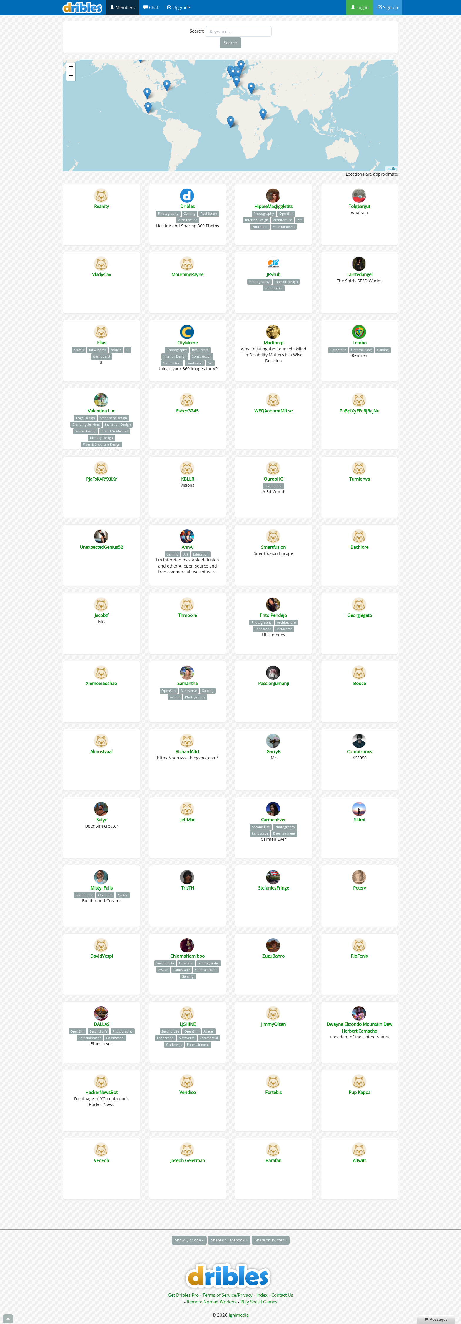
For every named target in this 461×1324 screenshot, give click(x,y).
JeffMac (187, 820)
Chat (150, 7)
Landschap (165, 1038)
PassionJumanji (273, 683)
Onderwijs (174, 1044)
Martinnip (273, 342)
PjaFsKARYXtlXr (101, 479)
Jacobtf (101, 615)
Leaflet (392, 168)
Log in (360, 7)
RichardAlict (187, 751)
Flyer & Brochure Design (101, 444)
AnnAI (187, 547)
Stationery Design (113, 418)
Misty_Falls (102, 888)
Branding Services (86, 424)
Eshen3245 (187, 411)
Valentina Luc (101, 411)
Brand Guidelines (114, 431)
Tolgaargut (359, 206)
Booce (359, 683)
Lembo (360, 342)
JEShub (273, 274)
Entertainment (284, 226)
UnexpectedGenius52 (101, 547)
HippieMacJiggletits (273, 206)
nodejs (116, 350)
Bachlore (359, 547)
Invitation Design (118, 424)
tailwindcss (97, 350)
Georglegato (359, 615)
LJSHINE (188, 1024)
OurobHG (273, 479)
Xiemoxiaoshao (101, 683)
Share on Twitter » (270, 1240)
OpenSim (286, 213)
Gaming (189, 213)
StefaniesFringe (273, 888)
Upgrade (178, 7)
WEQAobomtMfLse (273, 411)
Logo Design (85, 418)
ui (127, 350)
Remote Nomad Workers (212, 1302)
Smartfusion (273, 547)
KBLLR (187, 479)
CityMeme (187, 342)
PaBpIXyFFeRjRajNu (359, 411)
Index (262, 1295)
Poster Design (85, 431)
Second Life (273, 486)
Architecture (187, 220)
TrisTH (187, 888)
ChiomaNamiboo (187, 956)
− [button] (71, 76)
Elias (101, 342)
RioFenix (359, 956)
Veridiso (187, 1092)
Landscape (194, 363)
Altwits (359, 1160)
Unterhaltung (361, 350)
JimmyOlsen (273, 1024)
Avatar (175, 697)
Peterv (359, 888)
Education (260, 226)
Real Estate (209, 213)
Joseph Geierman (187, 1160)
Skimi (359, 820)
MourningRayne (187, 274)
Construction (202, 356)
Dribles (187, 206)
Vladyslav (101, 274)
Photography (168, 213)
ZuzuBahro (273, 956)
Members (122, 7)
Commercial (273, 288)
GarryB (273, 751)
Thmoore (187, 615)
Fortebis (273, 1092)
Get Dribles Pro (184, 1295)
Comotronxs (359, 751)
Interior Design (256, 220)
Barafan (273, 1160)
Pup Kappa (359, 1092)
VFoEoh (101, 1160)
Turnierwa (359, 479)
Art (299, 220)
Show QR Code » (189, 1240)
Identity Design (101, 437)
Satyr (101, 820)
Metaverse (284, 629)
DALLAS (101, 1024)
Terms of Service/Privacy (228, 1295)
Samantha (187, 683)
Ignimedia (239, 1315)
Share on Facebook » (229, 1240)
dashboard (101, 356)
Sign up (388, 7)
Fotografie (338, 350)
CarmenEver (273, 820)
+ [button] (71, 67)
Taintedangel (360, 274)
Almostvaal (101, 751)
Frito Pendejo (273, 615)
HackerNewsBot (101, 1092)
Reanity (101, 206)
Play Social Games (258, 1302)
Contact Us (282, 1295)
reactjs (79, 350)
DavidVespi (101, 956)
